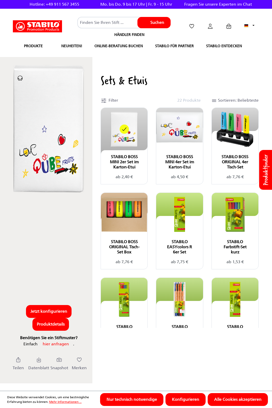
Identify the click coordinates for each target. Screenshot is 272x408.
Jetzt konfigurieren (48, 311)
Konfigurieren (185, 399)
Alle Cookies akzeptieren (237, 399)
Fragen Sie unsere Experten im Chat (218, 4)
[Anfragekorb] (229, 26)
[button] (109, 99)
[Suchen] (154, 22)
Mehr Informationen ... (65, 402)
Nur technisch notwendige (132, 399)
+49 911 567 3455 (62, 4)
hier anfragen (56, 343)
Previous (7, 4)
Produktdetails (51, 324)
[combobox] (109, 22)
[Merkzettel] (191, 26)
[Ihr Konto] (210, 26)
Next (265, 4)
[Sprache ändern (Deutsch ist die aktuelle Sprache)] (249, 25)
